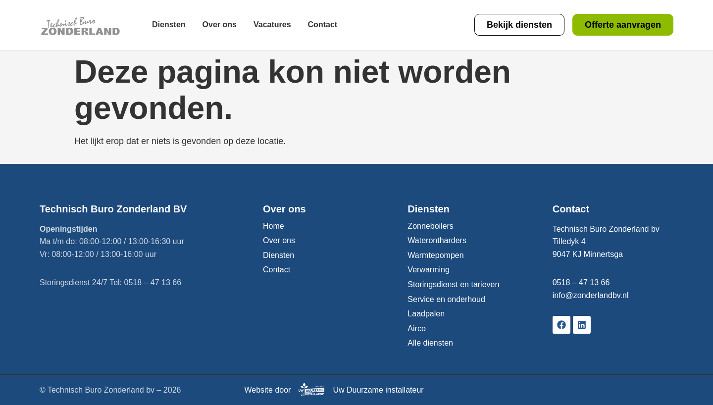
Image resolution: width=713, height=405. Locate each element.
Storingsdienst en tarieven (453, 284)
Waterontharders (436, 240)
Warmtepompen (435, 255)
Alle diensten (430, 343)
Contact (323, 24)
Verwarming (428, 269)
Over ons (220, 24)
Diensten (169, 24)
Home (273, 226)
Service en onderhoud (446, 299)
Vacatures (272, 24)
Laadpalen (426, 313)
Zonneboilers (430, 226)
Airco (416, 328)
